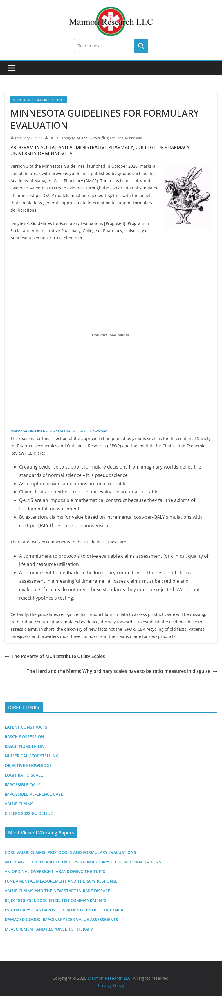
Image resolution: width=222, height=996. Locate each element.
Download (98, 431)
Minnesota (133, 137)
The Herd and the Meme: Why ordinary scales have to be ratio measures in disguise (122, 671)
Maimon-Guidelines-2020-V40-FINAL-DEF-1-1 (48, 431)
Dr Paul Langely (62, 137)
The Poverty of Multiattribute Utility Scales (55, 656)
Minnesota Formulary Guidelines (39, 100)
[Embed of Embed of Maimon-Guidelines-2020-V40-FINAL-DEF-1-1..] (111, 335)
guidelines (115, 137)
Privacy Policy (111, 985)
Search (141, 46)
